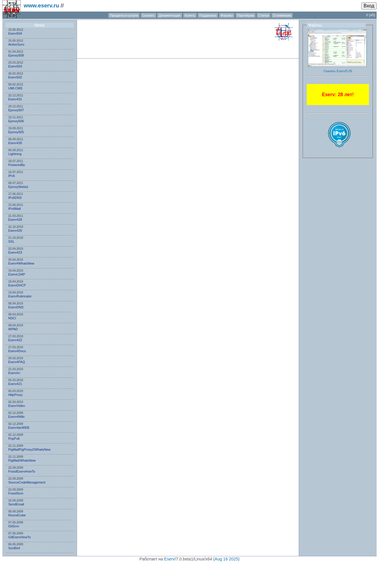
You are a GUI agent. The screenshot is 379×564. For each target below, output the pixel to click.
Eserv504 (15, 33)
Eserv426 (15, 230)
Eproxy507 (16, 110)
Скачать (148, 15)
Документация (169, 15)
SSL (11, 241)
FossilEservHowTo (21, 471)
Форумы (227, 15)
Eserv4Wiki (16, 416)
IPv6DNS (15, 197)
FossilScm (15, 493)
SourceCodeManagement (26, 482)
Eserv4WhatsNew (21, 263)
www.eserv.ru (41, 5)
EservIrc (14, 373)
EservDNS (15, 307)
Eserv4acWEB (18, 427)
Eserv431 (15, 99)
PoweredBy (16, 165)
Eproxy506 (16, 121)
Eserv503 (15, 66)
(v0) (372, 15)
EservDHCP (17, 285)
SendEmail (16, 504)
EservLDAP (16, 274)
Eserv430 (15, 143)
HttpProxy (15, 395)
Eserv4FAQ (16, 362)
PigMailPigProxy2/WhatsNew (29, 449)
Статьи (263, 15)
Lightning (15, 154)
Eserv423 (15, 252)
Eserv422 (15, 340)
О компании (282, 15)
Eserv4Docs (17, 351)
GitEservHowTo (19, 537)
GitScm (13, 526)
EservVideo (16, 405)
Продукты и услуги (124, 15)
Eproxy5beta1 (18, 186)
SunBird (14, 548)
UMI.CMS (15, 88)
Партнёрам (245, 15)
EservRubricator (20, 296)
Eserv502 (15, 77)
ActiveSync (16, 44)
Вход (369, 5)
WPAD (13, 329)
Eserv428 (15, 219)
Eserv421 (15, 384)
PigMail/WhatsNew (22, 460)
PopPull (14, 438)
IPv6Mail (14, 208)
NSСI (12, 318)
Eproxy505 (16, 132)
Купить (190, 15)
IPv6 (11, 176)
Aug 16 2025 (226, 559)
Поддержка (207, 15)
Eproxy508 (16, 55)
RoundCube (17, 515)
